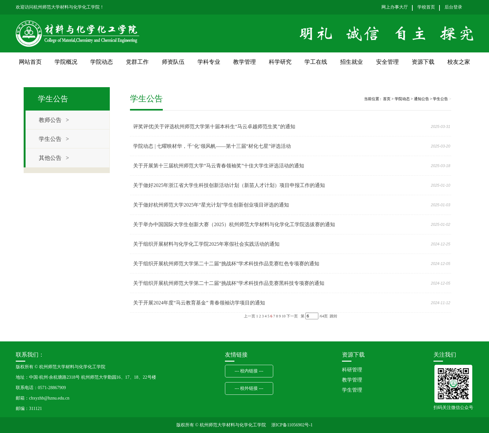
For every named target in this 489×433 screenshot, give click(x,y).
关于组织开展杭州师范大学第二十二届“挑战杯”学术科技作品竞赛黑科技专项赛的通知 (228, 283)
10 (284, 316)
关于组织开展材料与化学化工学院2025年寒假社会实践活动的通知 (206, 244)
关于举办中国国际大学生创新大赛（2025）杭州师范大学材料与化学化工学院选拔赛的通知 (234, 224)
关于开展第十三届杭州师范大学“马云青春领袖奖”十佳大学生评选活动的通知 (218, 165)
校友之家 (458, 62)
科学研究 (280, 62)
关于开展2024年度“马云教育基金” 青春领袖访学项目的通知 (199, 302)
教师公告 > (54, 120)
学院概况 (66, 62)
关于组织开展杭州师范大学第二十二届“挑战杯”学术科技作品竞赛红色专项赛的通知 (226, 263)
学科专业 (208, 62)
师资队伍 (173, 62)
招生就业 (351, 62)
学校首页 (426, 7)
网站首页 (30, 62)
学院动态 (101, 62)
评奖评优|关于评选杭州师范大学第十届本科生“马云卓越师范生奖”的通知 (214, 126)
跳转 (333, 316)
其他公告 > (54, 158)
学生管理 (352, 390)
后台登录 (453, 7)
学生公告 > (54, 139)
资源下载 (423, 62)
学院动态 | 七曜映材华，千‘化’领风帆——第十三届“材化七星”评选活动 (212, 146)
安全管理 (387, 62)
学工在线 (315, 62)
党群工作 (137, 62)
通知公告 (421, 99)
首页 (387, 99)
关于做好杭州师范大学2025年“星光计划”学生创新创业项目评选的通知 (211, 204)
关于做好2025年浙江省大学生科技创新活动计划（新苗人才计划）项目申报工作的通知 (229, 185)
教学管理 (244, 62)
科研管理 (352, 369)
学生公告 (440, 99)
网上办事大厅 (394, 7)
